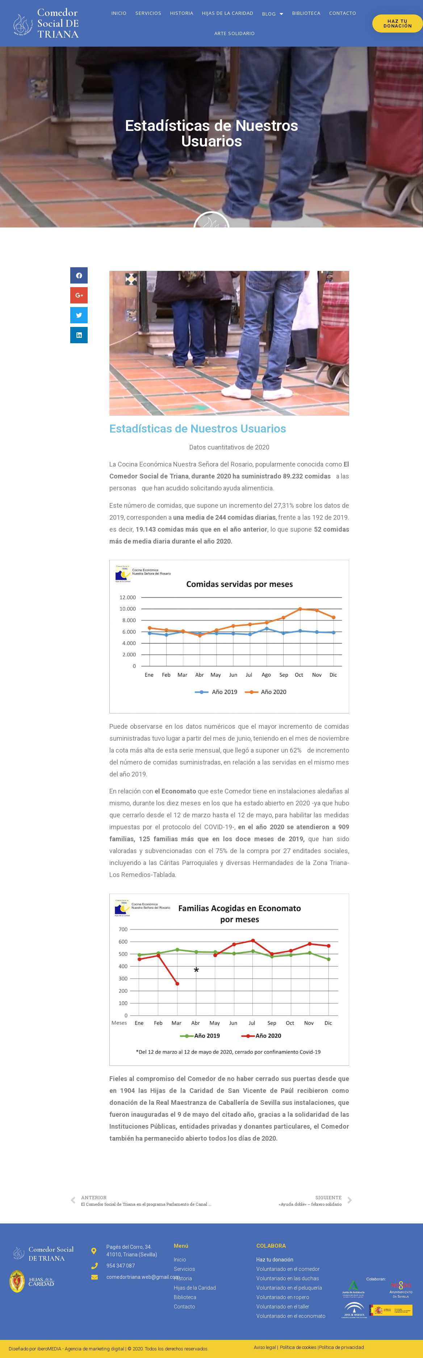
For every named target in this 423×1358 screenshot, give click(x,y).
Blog (273, 13)
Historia (181, 13)
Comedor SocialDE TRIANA (51, 1254)
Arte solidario (234, 33)
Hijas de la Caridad (228, 13)
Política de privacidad (341, 1347)
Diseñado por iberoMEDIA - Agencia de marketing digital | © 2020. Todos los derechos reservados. (109, 1348)
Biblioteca (306, 13)
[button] (397, 23)
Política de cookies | (299, 1347)
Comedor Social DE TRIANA (58, 23)
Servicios (148, 13)
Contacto (342, 13)
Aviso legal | (266, 1347)
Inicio (119, 13)
